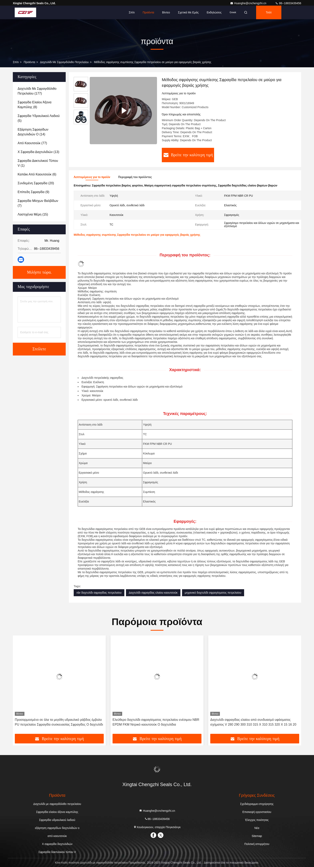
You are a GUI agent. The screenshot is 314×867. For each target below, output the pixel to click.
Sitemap (257, 836)
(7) (38, 203)
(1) (38, 163)
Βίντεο (166, 12)
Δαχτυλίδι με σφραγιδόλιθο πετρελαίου (64, 62)
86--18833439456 (288, 3)
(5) (39, 118)
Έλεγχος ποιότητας (257, 820)
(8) (34, 105)
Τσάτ (269, 12)
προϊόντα (29, 62)
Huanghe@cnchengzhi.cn (248, 3)
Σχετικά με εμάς (188, 12)
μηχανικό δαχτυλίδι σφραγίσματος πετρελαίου (213, 592)
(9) (33, 192)
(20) (36, 183)
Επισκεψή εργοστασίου (257, 812)
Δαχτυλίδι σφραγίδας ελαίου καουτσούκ (153, 592)
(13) (38, 152)
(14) (33, 132)
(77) (32, 143)
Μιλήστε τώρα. (39, 272)
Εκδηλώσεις (214, 12)
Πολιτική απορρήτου (256, 844)
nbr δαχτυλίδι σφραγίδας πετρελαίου (99, 592)
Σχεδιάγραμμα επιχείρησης (257, 804)
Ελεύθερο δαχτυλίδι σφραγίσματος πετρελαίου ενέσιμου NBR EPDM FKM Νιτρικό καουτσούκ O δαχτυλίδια (156, 722)
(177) (37, 91)
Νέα (256, 828)
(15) (33, 214)
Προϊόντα (148, 12)
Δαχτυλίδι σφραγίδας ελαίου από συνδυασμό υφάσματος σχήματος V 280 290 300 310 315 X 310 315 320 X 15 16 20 (253, 722)
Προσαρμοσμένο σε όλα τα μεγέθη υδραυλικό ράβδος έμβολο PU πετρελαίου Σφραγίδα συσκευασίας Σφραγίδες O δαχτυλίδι (59, 722)
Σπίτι (132, 12)
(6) (37, 174)
